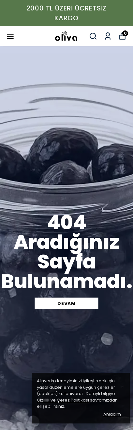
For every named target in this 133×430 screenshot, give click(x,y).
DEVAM (66, 303)
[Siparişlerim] (108, 36)
